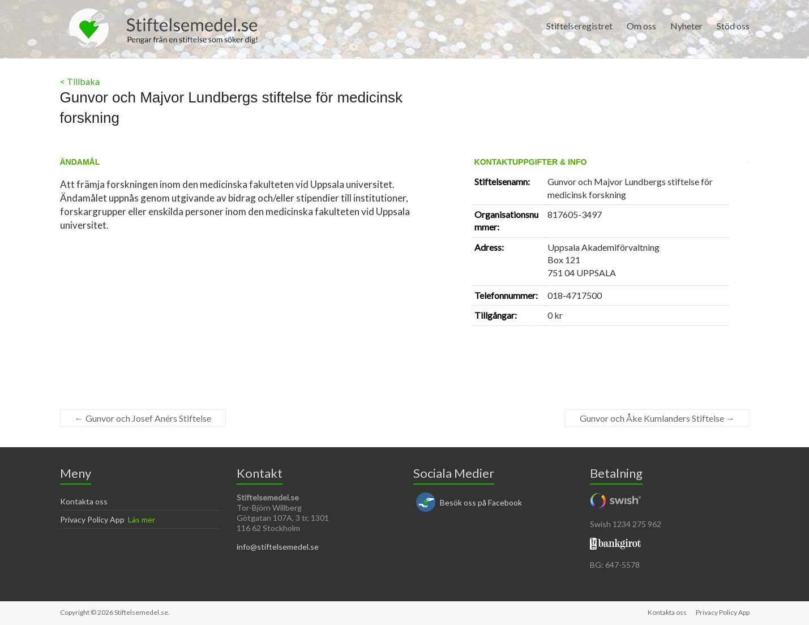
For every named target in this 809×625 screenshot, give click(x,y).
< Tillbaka (80, 81)
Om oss (641, 25)
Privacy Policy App (92, 519)
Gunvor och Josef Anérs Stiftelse (143, 418)
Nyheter (686, 25)
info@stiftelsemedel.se (278, 546)
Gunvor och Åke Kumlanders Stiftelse (657, 418)
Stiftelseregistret (579, 25)
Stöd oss (733, 25)
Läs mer (141, 519)
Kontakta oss (84, 501)
